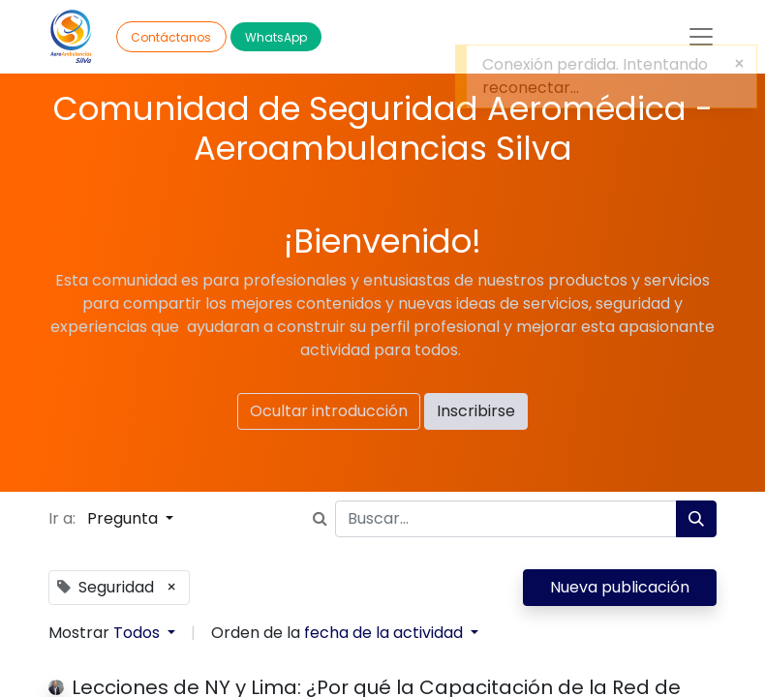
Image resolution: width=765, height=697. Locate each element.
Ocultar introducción (329, 411)
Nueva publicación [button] (619, 587)
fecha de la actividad (385, 632)
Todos (138, 632)
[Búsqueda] (696, 518)
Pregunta (124, 518)
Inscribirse (476, 411)
